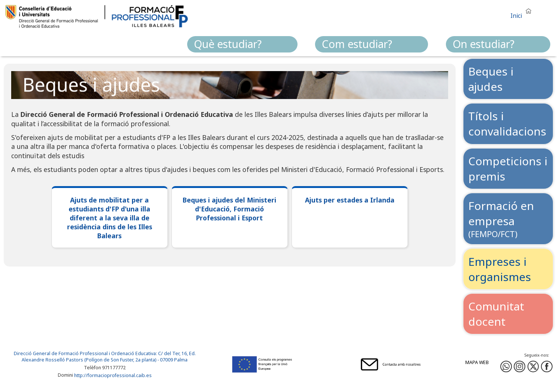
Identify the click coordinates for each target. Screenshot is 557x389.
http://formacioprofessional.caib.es (113, 376)
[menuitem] (242, 44)
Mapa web (477, 362)
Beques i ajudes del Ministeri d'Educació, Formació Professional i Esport (229, 208)
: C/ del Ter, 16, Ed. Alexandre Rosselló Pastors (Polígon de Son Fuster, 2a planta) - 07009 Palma (109, 356)
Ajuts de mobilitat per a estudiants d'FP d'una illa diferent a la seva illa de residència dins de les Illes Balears (109, 217)
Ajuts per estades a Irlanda (349, 199)
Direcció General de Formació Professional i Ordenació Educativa (85, 353)
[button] (522, 12)
